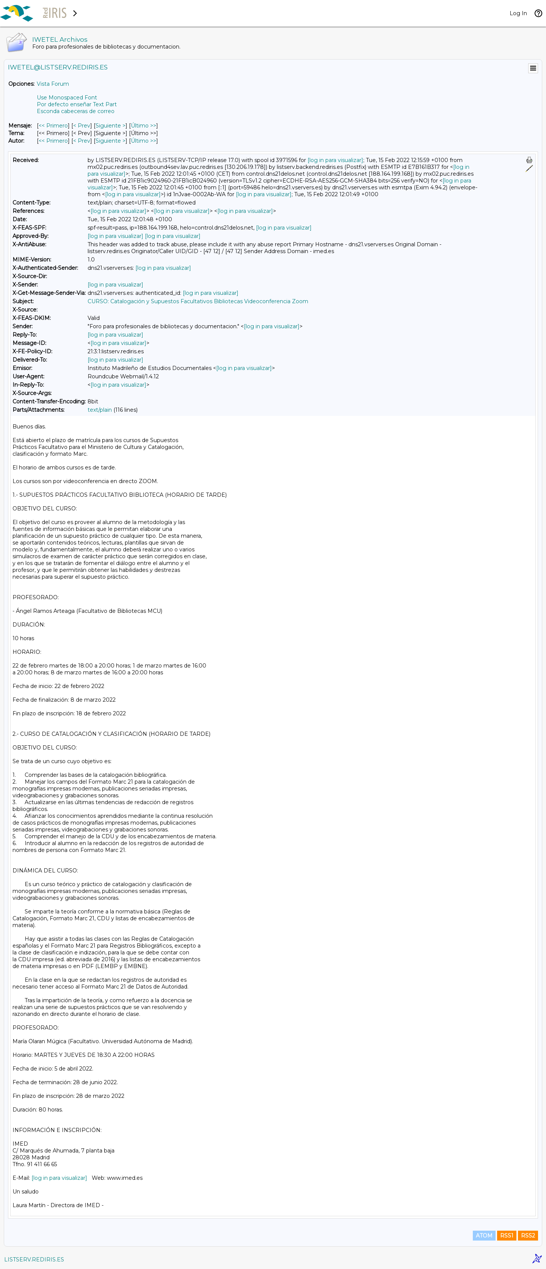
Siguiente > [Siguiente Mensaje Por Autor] (111, 140)
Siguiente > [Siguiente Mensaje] (111, 125)
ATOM (484, 1235)
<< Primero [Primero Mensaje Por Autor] (53, 140)
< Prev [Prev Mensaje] (81, 125)
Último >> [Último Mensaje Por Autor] (143, 140)
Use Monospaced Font (67, 97)
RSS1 (506, 1235)
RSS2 (528, 1235)
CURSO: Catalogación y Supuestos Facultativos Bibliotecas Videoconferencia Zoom (198, 301)
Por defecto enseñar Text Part (77, 104)
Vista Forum (53, 83)
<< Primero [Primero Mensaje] (53, 125)
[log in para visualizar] (335, 160)
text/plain (100, 409)
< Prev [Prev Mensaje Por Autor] (81, 140)
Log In (518, 13)
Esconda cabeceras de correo (76, 111)
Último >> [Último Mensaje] (143, 125)
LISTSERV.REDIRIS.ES (34, 1259)
